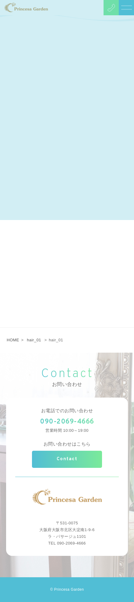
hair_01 (34, 340)
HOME (13, 340)
